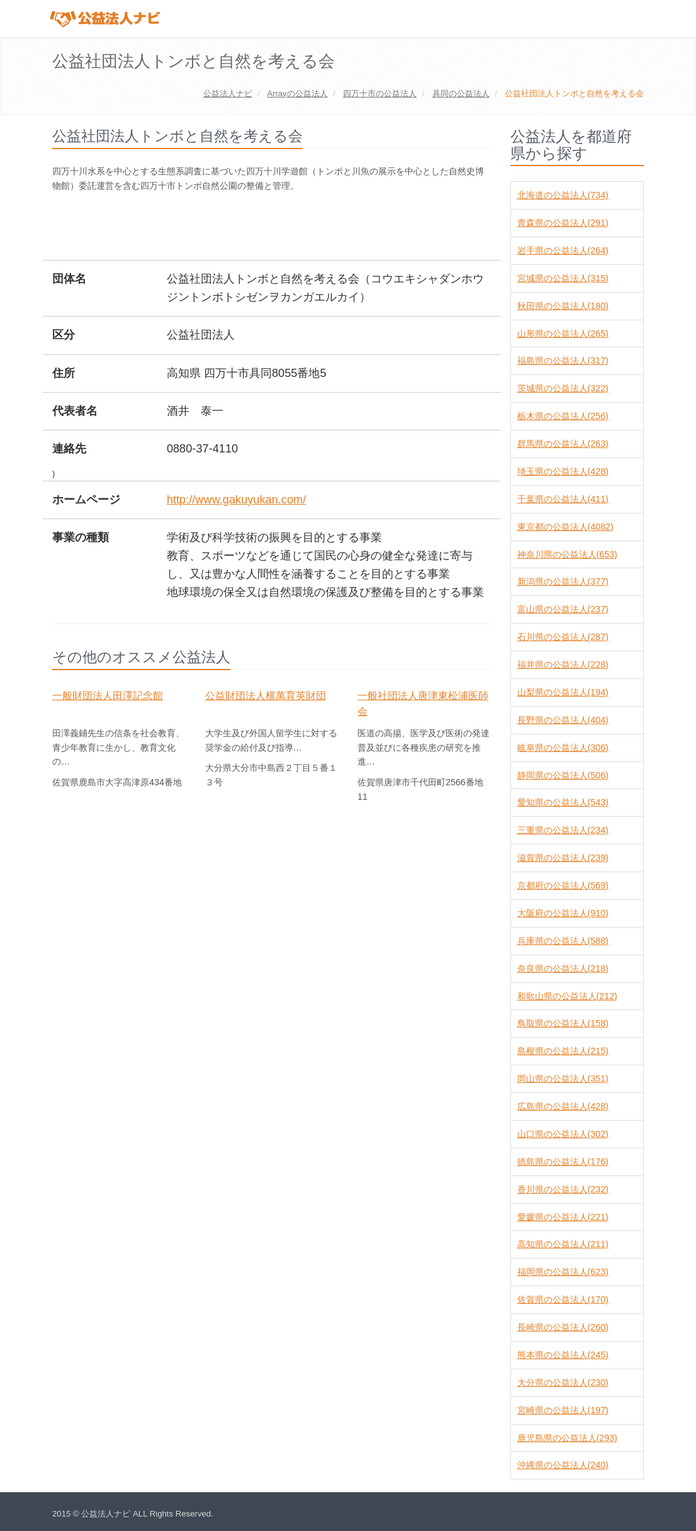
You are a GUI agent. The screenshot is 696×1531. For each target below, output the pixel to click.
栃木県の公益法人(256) (563, 416)
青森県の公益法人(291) (563, 223)
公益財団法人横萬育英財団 (265, 695)
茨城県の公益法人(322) (563, 388)
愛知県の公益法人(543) (563, 802)
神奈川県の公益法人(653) (567, 554)
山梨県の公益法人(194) (563, 692)
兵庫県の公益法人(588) (563, 941)
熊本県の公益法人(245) (563, 1355)
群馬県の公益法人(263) (563, 444)
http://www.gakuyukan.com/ (236, 499)
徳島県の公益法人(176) (563, 1162)
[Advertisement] (281, 227)
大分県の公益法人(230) (563, 1382)
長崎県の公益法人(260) (563, 1327)
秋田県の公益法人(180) (563, 306)
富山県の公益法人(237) (563, 609)
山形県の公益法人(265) (563, 333)
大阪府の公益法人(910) (563, 913)
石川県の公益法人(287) (563, 637)
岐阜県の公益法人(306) (563, 748)
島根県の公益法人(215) (563, 1051)
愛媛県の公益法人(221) (563, 1217)
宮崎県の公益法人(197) (563, 1410)
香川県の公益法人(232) (563, 1189)
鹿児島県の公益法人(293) (567, 1438)
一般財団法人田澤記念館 (107, 695)
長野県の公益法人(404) (563, 720)
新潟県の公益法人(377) (563, 581)
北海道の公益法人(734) (563, 195)
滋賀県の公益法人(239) (563, 858)
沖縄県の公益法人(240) (563, 1465)
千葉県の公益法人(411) (563, 499)
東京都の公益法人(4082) (565, 527)
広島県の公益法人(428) (563, 1106)
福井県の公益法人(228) (563, 664)
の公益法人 (297, 93)
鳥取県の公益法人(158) (563, 1023)
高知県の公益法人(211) (563, 1244)
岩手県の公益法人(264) (563, 250)
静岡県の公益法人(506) (563, 775)
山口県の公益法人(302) (563, 1134)
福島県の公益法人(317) (563, 361)
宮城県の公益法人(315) (563, 278)
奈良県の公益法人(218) (563, 968)
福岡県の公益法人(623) (563, 1272)
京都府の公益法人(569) (563, 885)
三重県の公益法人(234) (563, 830)
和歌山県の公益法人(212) (567, 996)
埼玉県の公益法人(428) (563, 471)
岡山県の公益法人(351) (563, 1079)
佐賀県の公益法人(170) (563, 1299)
